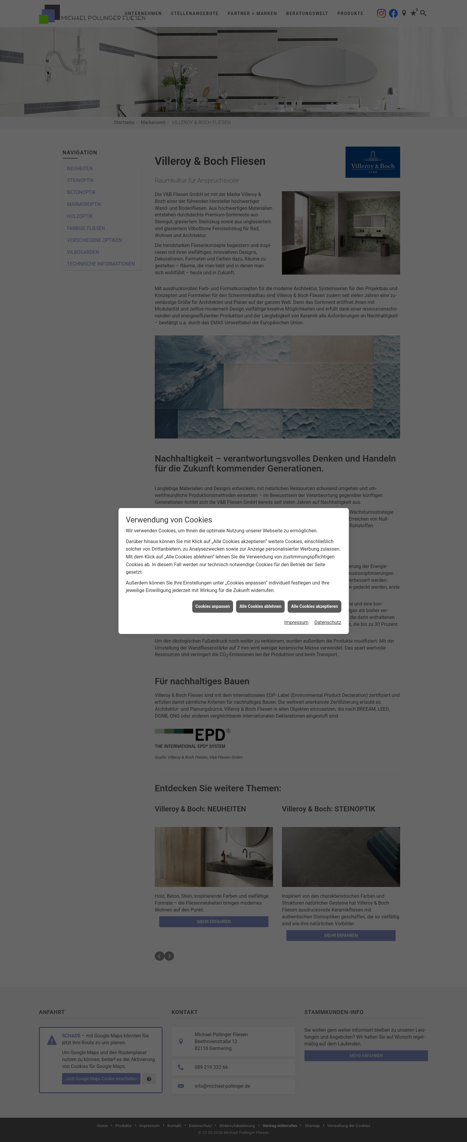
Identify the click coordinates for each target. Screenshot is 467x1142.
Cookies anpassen (213, 606)
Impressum (296, 622)
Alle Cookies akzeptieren (314, 606)
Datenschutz (327, 622)
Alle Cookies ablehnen (260, 606)
